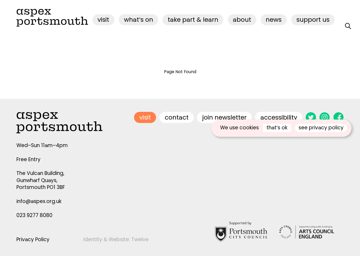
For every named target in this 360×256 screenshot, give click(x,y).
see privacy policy (321, 127)
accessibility (278, 117)
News (274, 19)
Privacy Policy (33, 239)
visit (103, 19)
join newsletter (224, 117)
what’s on (138, 19)
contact (177, 117)
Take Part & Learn (193, 19)
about (242, 19)
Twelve (140, 239)
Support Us (313, 19)
